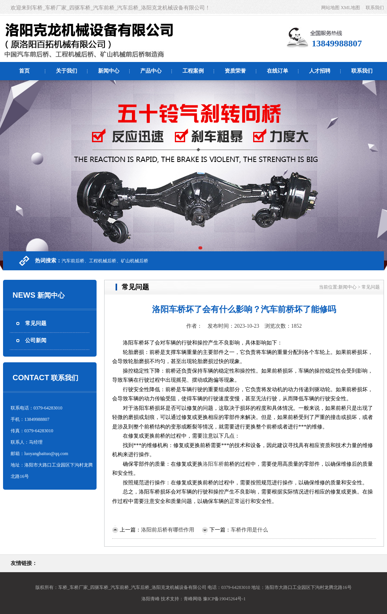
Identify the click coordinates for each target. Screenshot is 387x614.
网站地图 (330, 7)
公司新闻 (35, 340)
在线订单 (277, 71)
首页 (24, 71)
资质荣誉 (235, 71)
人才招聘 (319, 71)
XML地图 (350, 7)
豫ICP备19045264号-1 (224, 598)
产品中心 (151, 71)
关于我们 (66, 71)
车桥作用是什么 (249, 530)
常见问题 (35, 323)
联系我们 (375, 7)
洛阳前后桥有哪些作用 (167, 530)
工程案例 (193, 71)
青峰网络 (193, 598)
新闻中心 (108, 71)
